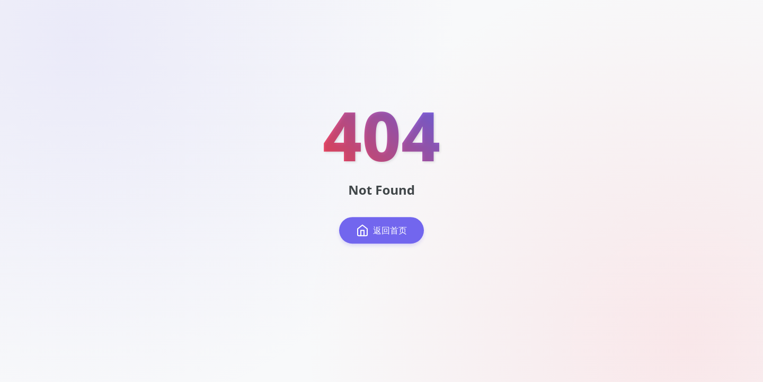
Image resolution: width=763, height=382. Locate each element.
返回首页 (381, 230)
